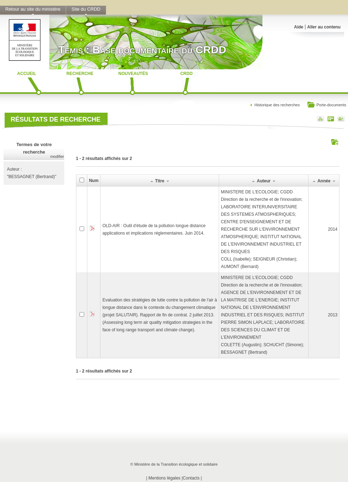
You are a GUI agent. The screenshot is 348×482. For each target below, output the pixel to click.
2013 (333, 314)
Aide (298, 27)
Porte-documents (326, 105)
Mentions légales (164, 478)
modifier (57, 156)
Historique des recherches (277, 105)
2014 (333, 229)
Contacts (191, 478)
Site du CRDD (85, 9)
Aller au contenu (324, 27)
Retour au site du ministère (32, 9)
